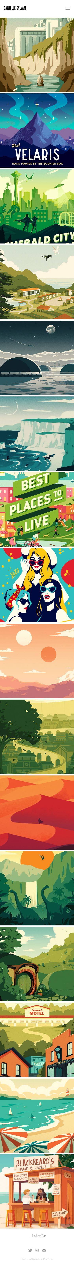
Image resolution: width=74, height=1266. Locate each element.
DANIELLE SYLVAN (15, 8)
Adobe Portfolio (43, 1259)
